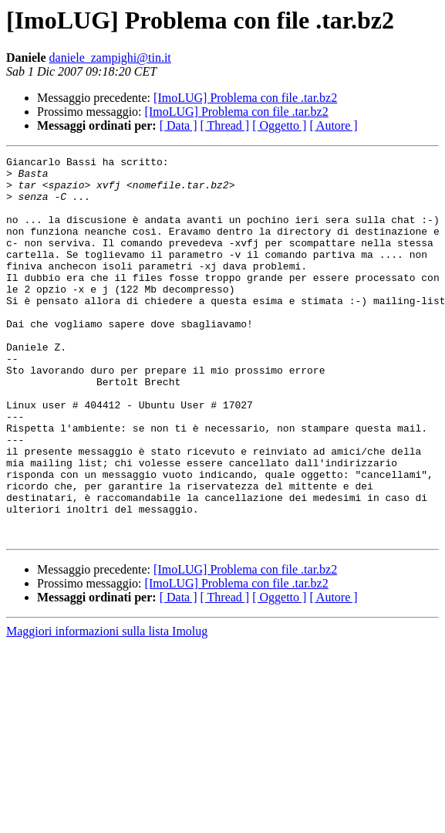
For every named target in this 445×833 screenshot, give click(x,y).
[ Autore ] (333, 125)
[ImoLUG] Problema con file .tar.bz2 (245, 97)
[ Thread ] (225, 125)
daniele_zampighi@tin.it (110, 57)
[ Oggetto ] (279, 125)
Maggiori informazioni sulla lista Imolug (106, 707)
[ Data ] (178, 125)
